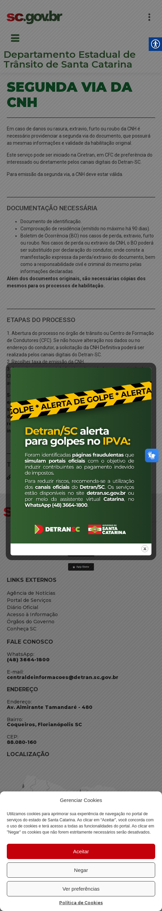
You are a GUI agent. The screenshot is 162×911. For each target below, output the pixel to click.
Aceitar (81, 851)
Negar (81, 870)
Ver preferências (80, 889)
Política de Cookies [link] (81, 902)
